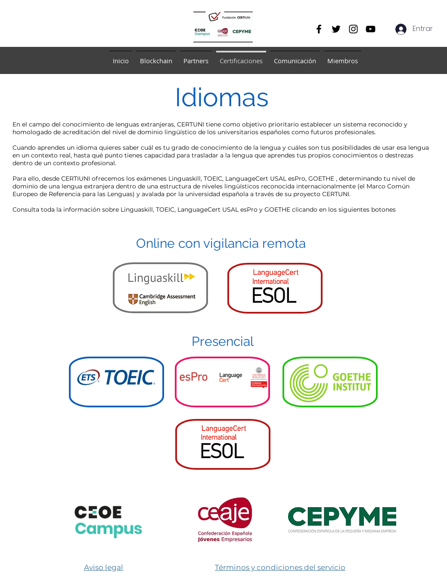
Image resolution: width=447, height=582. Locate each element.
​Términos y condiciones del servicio (280, 567)
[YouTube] (370, 29)
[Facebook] (319, 29)
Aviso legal (103, 567)
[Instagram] (353, 29)
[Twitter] (336, 29)
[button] (156, 57)
